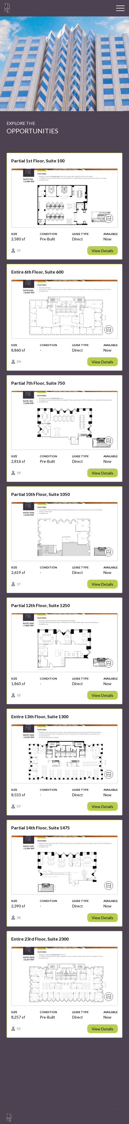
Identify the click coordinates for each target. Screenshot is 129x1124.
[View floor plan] (108, 218)
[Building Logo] (7, 8)
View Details (102, 250)
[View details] (64, 206)
